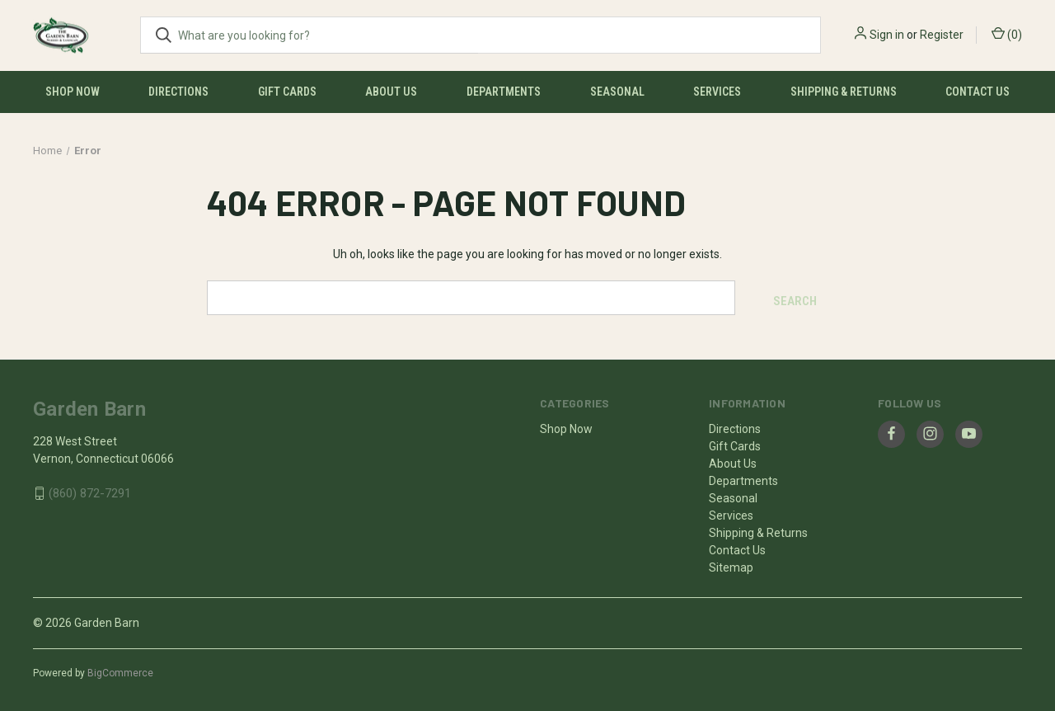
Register (942, 34)
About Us (391, 91)
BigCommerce (120, 669)
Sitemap (731, 563)
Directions (178, 91)
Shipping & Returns (843, 91)
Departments (504, 91)
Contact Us (977, 91)
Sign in (887, 34)
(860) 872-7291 (90, 490)
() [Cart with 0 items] (1007, 33)
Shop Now (72, 91)
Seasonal (617, 91)
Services (717, 91)
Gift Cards (287, 91)
